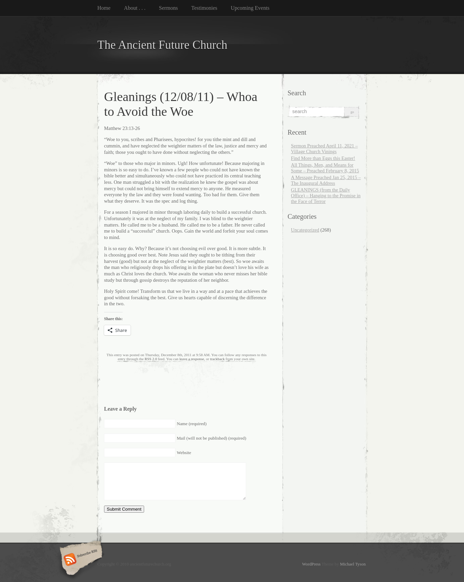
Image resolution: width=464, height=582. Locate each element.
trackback (217, 359)
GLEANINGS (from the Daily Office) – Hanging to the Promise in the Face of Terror (326, 195)
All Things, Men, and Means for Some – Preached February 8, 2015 (325, 167)
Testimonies (204, 8)
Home (103, 8)
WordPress (311, 564)
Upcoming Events (250, 8)
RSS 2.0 (151, 359)
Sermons (168, 8)
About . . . (134, 8)
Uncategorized (305, 230)
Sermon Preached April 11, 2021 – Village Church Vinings (324, 148)
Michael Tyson (353, 564)
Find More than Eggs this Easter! (323, 158)
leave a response (191, 359)
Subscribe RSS (80, 560)
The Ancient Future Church (162, 45)
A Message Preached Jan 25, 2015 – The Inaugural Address (326, 180)
